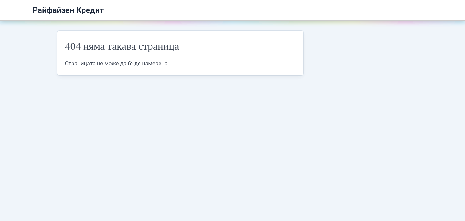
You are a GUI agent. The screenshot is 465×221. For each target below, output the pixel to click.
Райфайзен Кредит (68, 10)
